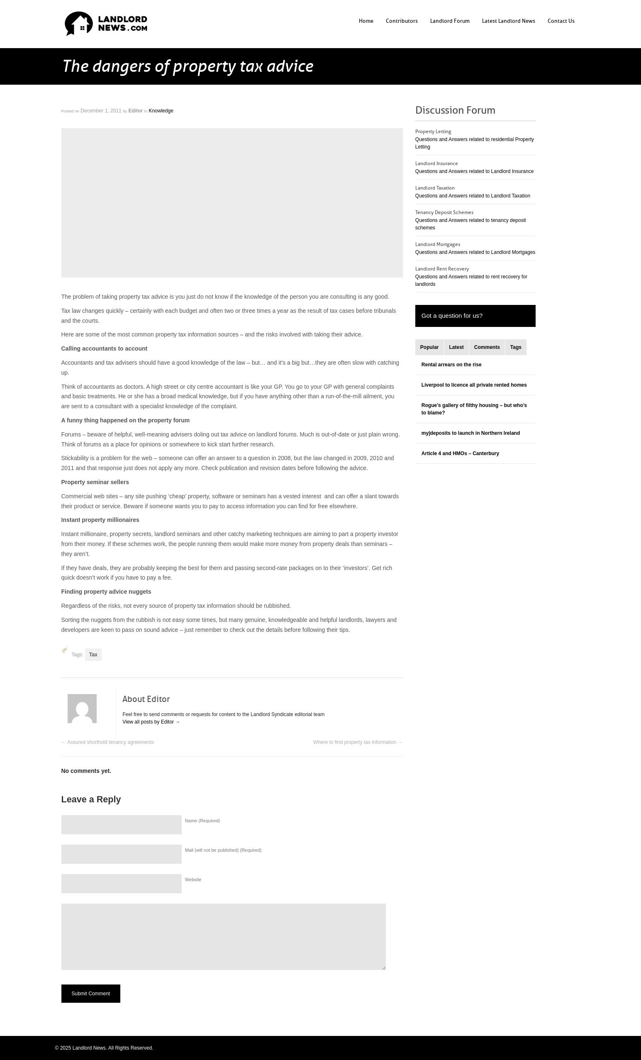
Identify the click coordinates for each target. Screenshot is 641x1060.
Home (366, 21)
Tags (516, 347)
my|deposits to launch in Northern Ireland (471, 433)
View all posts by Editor (151, 722)
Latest (456, 347)
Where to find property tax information (358, 742)
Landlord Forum (450, 21)
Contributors (402, 21)
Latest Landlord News (508, 21)
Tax (93, 654)
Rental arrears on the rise (452, 365)
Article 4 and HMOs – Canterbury (460, 453)
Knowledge (161, 111)
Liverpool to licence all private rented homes (474, 385)
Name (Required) (202, 820)
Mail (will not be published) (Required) (223, 850)
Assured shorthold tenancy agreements (107, 742)
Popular (429, 347)
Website (193, 879)
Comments (487, 347)
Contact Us (561, 21)
